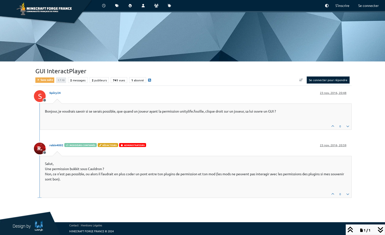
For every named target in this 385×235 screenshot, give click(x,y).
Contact (74, 225)
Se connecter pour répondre (328, 80)
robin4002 (56, 145)
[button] (327, 5)
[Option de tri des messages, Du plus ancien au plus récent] (301, 79)
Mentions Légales (91, 225)
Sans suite (45, 80)
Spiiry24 (55, 93)
